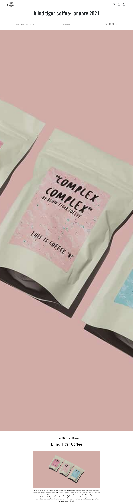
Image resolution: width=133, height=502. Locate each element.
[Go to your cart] (119, 4)
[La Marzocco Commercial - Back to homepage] (11, 4)
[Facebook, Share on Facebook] (106, 24)
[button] (129, 4)
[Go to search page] (114, 4)
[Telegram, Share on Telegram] (113, 24)
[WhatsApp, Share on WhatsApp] (116, 24)
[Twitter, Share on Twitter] (110, 24)
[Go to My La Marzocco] (124, 4)
